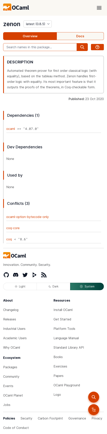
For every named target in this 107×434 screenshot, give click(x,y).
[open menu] (99, 8)
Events (8, 386)
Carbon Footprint (50, 418)
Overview (30, 36)
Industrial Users (14, 329)
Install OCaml (63, 310)
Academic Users (15, 338)
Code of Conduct (16, 428)
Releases (9, 319)
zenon (11, 23)
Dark (53, 286)
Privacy (97, 418)
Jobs (6, 405)
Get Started (62, 319)
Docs (80, 36)
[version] (38, 23)
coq (9, 239)
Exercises (60, 366)
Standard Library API (69, 347)
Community (11, 376)
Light (20, 286)
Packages (10, 367)
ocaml (10, 129)
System (87, 286)
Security (26, 418)
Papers (58, 376)
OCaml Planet (13, 395)
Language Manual (66, 338)
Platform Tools (64, 329)
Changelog (10, 310)
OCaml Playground (67, 385)
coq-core (13, 228)
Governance (77, 418)
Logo (57, 395)
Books (58, 357)
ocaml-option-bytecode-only (27, 217)
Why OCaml (11, 347)
